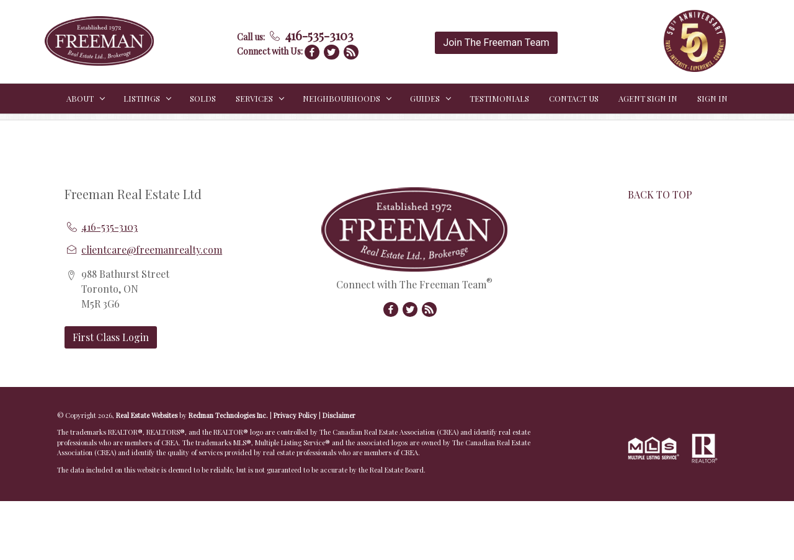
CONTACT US (574, 98)
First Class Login (111, 337)
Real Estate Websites (147, 415)
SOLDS (203, 98)
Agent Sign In (647, 98)
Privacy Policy (295, 415)
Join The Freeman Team (496, 42)
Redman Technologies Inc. (229, 415)
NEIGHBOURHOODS (341, 98)
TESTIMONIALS (499, 98)
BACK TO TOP (660, 194)
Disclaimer (339, 415)
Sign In (712, 98)
